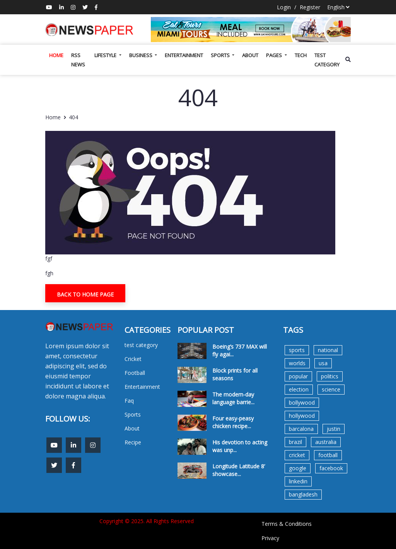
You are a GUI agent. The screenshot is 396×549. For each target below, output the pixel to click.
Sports (221, 55)
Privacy (270, 538)
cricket (297, 455)
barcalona (301, 428)
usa (323, 363)
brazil (295, 442)
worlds (297, 363)
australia (325, 442)
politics (329, 376)
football (328, 455)
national (328, 350)
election (299, 389)
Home (56, 55)
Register (310, 7)
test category (327, 60)
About (250, 55)
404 (73, 117)
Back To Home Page (85, 294)
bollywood (302, 402)
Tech (301, 55)
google (297, 468)
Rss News (78, 60)
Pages (274, 55)
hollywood (302, 415)
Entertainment (184, 55)
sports (297, 350)
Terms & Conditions (286, 523)
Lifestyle (106, 55)
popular (298, 376)
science (331, 389)
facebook (331, 468)
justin (333, 428)
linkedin (298, 481)
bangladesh (303, 494)
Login (284, 7)
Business (141, 55)
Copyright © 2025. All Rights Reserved (146, 521)
